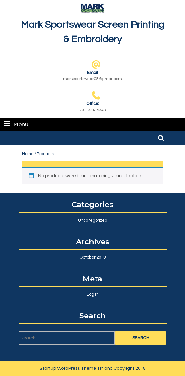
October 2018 (92, 257)
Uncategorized (92, 220)
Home (28, 154)
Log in (92, 294)
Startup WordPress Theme (68, 368)
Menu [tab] (15, 123)
